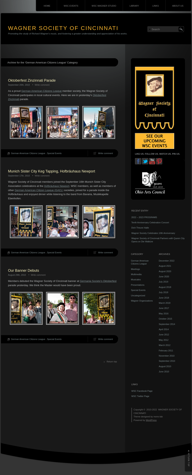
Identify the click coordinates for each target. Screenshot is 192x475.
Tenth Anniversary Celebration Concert (150, 222)
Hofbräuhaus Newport (56, 185)
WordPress (151, 420)
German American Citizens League (41, 90)
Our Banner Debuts (23, 271)
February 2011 (166, 350)
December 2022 (166, 261)
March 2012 (164, 345)
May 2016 (163, 313)
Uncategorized (138, 295)
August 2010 (165, 366)
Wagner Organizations (142, 301)
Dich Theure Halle (140, 227)
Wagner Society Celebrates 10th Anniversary (153, 233)
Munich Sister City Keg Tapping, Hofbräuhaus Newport (51, 171)
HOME (47, 6)
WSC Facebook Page (142, 391)
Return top (112, 361)
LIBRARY (134, 6)
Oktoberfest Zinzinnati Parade (32, 80)
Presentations (137, 285)
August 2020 (165, 271)
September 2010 (167, 361)
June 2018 (164, 298)
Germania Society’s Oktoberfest (98, 281)
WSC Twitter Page (140, 396)
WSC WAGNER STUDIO (104, 6)
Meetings (135, 269)
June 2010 (164, 371)
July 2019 (163, 282)
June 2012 (164, 334)
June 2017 (164, 308)
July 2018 (163, 292)
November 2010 (166, 356)
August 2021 (165, 266)
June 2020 (164, 276)
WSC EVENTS (71, 6)
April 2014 (164, 329)
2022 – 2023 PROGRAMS (144, 217)
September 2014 (167, 324)
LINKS (155, 6)
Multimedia (136, 274)
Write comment (42, 85)
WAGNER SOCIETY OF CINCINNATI (63, 28)
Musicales (136, 279)
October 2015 (165, 319)
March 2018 (164, 303)
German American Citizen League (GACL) (39, 190)
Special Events (54, 153)
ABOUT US (177, 6)
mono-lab (158, 416)
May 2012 (163, 340)
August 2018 (165, 287)
